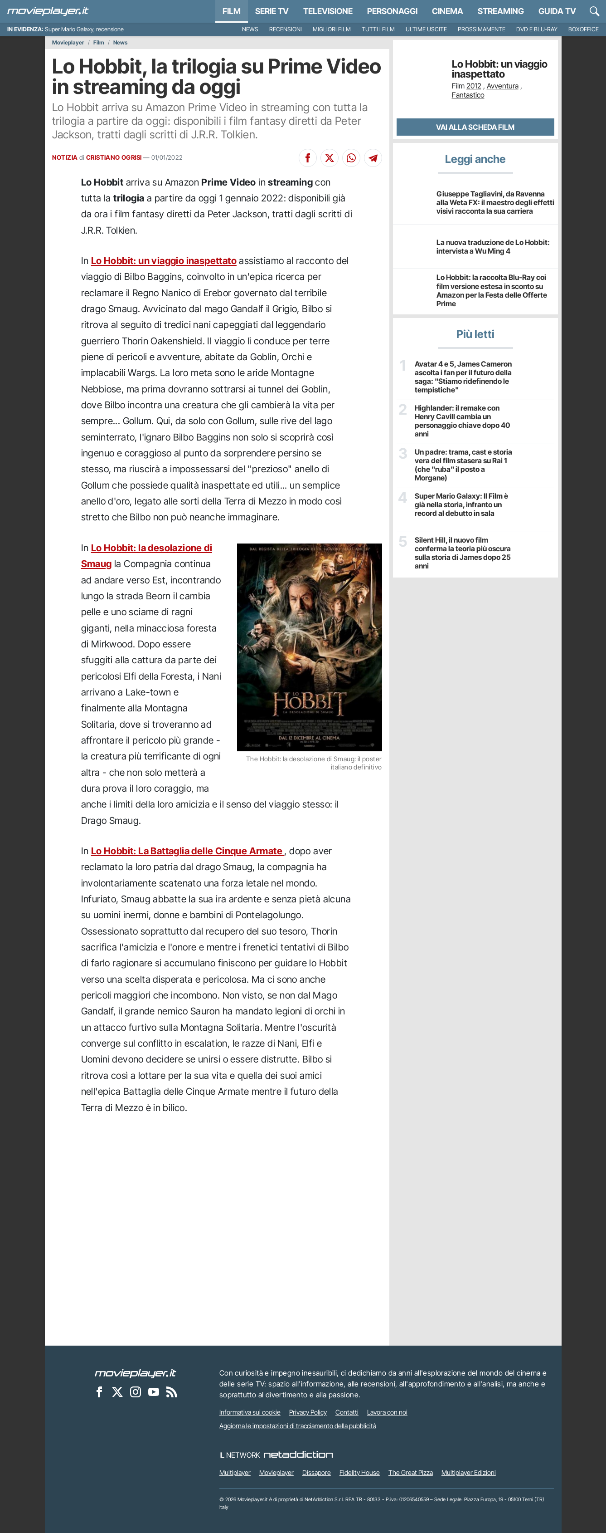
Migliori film (332, 29)
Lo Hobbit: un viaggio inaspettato (164, 260)
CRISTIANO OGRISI (113, 157)
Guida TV (557, 11)
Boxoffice (583, 29)
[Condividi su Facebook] (308, 158)
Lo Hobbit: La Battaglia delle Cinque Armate (188, 851)
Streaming (501, 11)
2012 (473, 85)
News (250, 29)
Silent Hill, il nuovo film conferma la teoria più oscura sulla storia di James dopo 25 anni (463, 553)
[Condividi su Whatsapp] (351, 158)
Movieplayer (68, 42)
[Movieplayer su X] (117, 1391)
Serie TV (272, 11)
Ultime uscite (426, 29)
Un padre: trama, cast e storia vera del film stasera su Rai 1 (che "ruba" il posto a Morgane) (463, 465)
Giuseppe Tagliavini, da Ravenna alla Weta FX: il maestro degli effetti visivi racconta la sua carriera (495, 202)
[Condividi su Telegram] (373, 158)
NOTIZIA (65, 157)
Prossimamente (481, 29)
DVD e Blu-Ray (537, 29)
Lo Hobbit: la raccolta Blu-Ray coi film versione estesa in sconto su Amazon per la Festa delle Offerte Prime (491, 290)
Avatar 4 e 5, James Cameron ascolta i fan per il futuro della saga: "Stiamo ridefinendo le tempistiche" (463, 377)
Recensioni (285, 29)
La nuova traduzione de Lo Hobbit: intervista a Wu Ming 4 (493, 246)
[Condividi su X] (329, 158)
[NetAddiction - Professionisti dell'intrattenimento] (298, 1455)
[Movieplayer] (135, 1372)
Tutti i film (378, 29)
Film (232, 11)
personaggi (392, 11)
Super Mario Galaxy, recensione (84, 29)
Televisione (328, 11)
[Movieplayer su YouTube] (154, 1391)
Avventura (503, 85)
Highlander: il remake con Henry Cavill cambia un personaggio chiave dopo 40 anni (462, 421)
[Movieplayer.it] (48, 11)
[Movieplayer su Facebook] (99, 1391)
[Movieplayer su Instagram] (135, 1391)
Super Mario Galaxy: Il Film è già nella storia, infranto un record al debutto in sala (461, 505)
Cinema (447, 11)
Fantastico (468, 94)
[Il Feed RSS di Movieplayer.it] (172, 1391)
